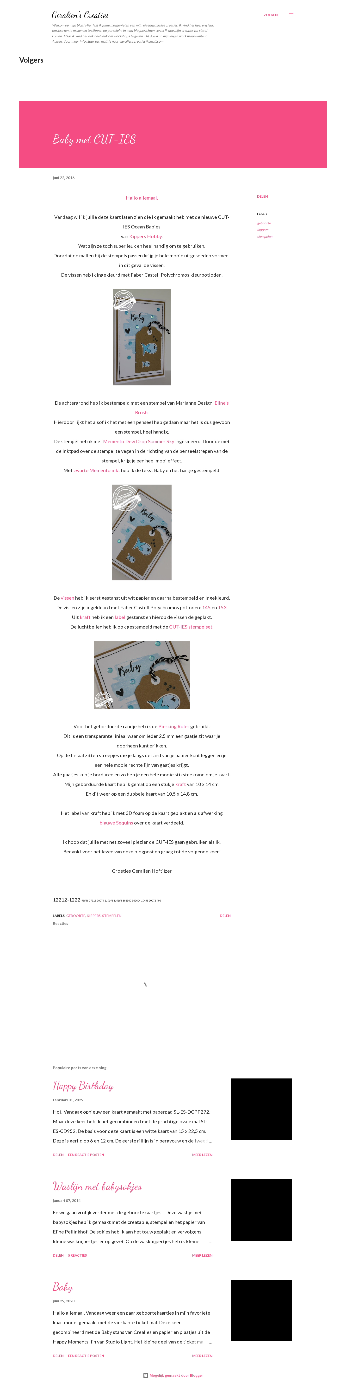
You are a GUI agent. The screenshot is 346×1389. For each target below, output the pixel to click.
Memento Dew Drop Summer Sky (138, 441)
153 (222, 607)
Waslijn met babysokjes (97, 1186)
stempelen (264, 236)
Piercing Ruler (173, 726)
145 (207, 607)
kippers (262, 230)
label (120, 617)
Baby (63, 1286)
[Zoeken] (271, 15)
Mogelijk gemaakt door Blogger (173, 1375)
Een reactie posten (86, 1155)
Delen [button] (262, 196)
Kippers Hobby (145, 236)
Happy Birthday (83, 1085)
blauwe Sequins (116, 822)
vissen (67, 598)
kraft (85, 617)
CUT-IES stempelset (190, 627)
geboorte (264, 223)
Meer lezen (202, 1155)
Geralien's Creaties (80, 15)
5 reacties (77, 1255)
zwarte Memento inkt (97, 470)
